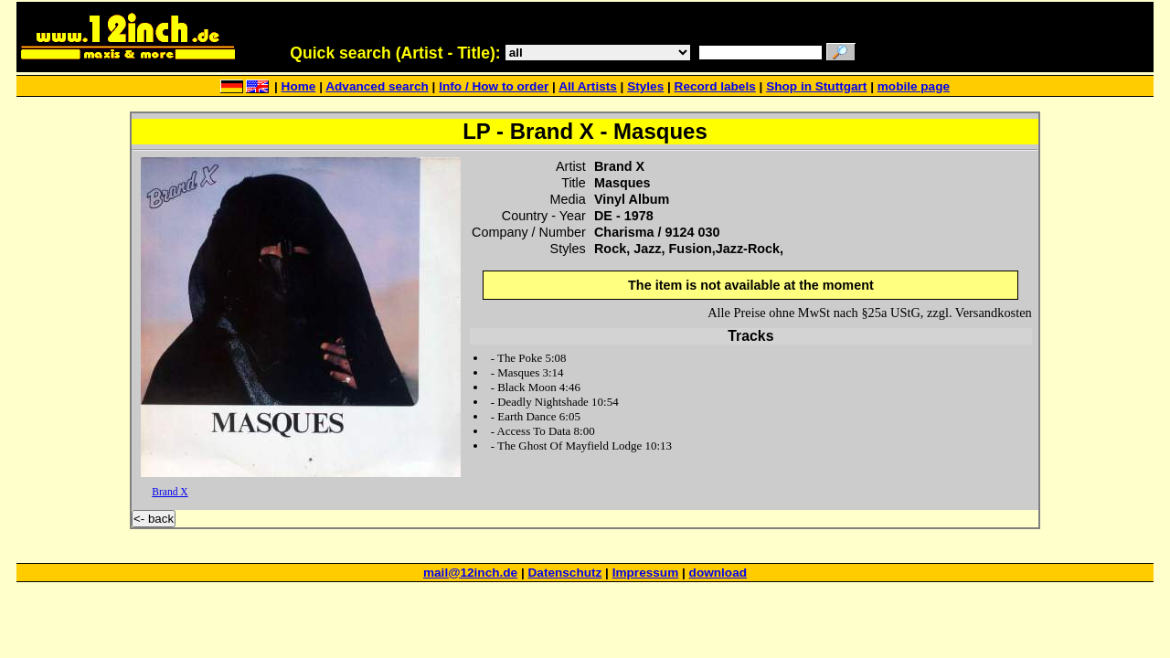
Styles (645, 86)
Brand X (169, 491)
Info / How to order (493, 86)
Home (299, 86)
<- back (153, 518)
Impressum (645, 572)
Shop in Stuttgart (816, 86)
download (718, 572)
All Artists (587, 86)
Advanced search (377, 86)
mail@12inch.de (470, 572)
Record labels (715, 86)
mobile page (914, 86)
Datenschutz (565, 572)
